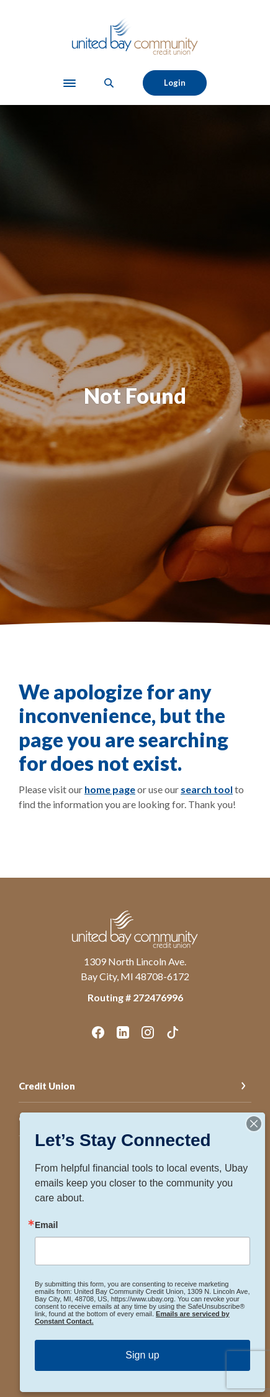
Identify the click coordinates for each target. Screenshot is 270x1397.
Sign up (142, 1355)
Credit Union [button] (47, 1085)
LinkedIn (123, 1032)
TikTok (172, 1032)
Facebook (98, 1032)
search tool (207, 789)
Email (46, 1225)
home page (109, 789)
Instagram (148, 1032)
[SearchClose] (109, 83)
